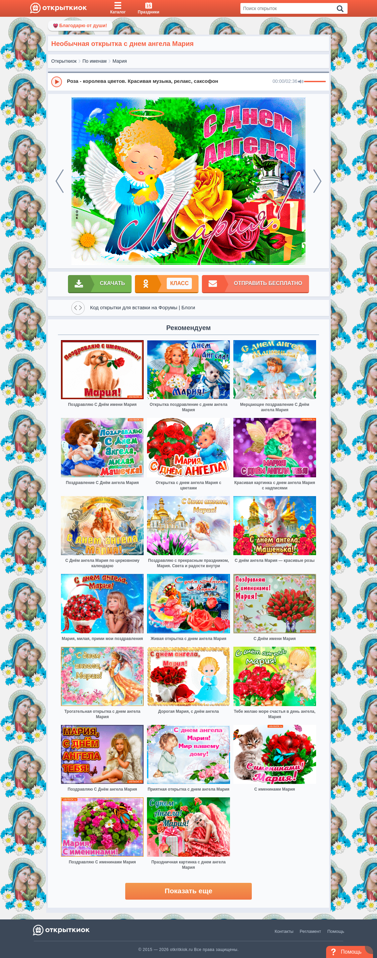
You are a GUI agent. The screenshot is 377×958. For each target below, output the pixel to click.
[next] (317, 181)
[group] (188, 81)
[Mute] (300, 81)
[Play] (56, 81)
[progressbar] (315, 81)
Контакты (284, 931)
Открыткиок (64, 61)
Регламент (310, 931)
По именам (94, 61)
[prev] (60, 181)
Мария (119, 61)
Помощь (335, 931)
